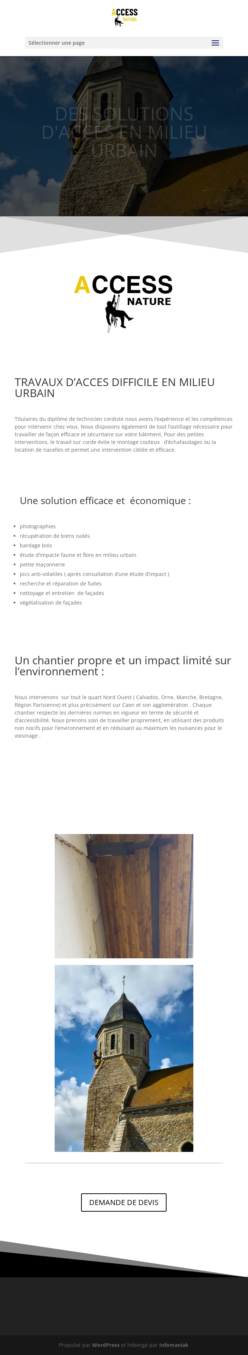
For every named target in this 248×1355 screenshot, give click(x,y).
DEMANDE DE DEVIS (123, 1202)
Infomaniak (174, 1344)
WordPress (106, 1344)
